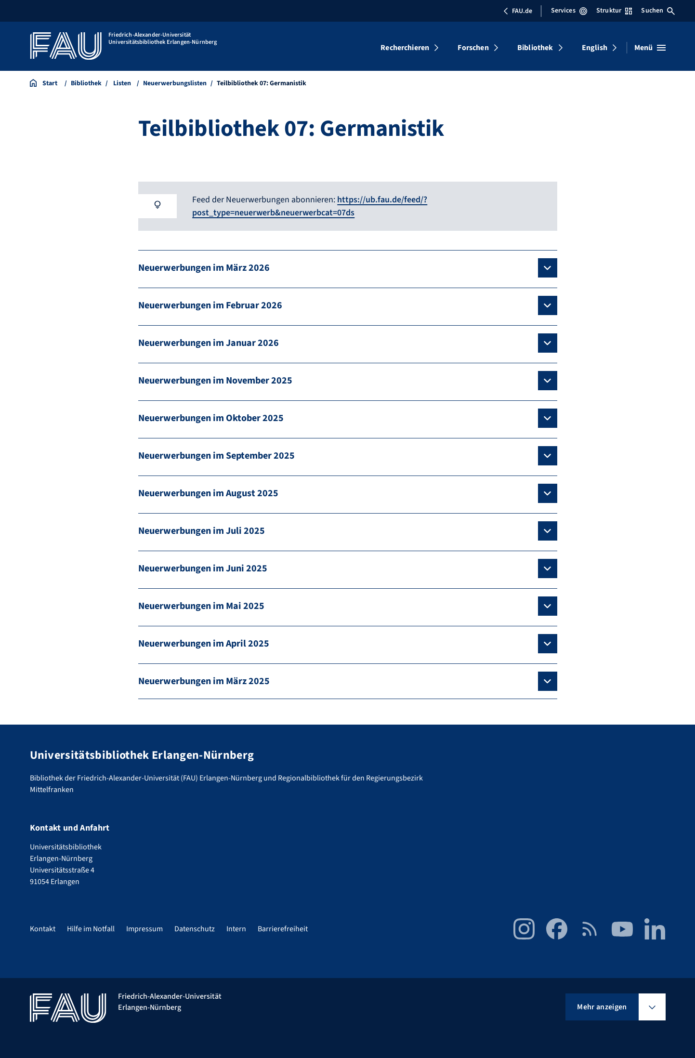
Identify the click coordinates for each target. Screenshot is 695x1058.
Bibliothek (535, 47)
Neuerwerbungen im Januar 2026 (208, 343)
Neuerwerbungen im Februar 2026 (210, 305)
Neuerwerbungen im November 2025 (215, 380)
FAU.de (518, 11)
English (594, 47)
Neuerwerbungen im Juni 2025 (202, 568)
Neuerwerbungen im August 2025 (208, 493)
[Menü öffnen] (650, 47)
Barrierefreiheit (283, 929)
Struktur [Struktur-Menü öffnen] (614, 10)
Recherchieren (404, 47)
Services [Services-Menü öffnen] (569, 10)
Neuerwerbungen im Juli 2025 (201, 531)
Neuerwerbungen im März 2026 (204, 268)
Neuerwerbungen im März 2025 (204, 681)
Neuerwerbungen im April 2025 (203, 643)
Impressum (144, 929)
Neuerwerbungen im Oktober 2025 (211, 418)
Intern (236, 929)
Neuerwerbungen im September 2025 (216, 456)
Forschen (473, 47)
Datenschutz (194, 929)
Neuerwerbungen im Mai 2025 (201, 606)
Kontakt (42, 929)
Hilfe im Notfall (91, 929)
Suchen (658, 10)
